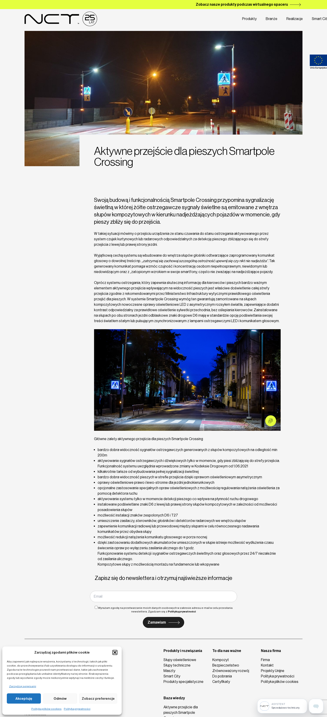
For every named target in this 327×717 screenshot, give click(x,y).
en (291, 19)
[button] (115, 652)
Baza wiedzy (174, 698)
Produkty (153, 19)
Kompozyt (220, 660)
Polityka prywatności (77, 708)
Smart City (223, 19)
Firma (245, 19)
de (300, 19)
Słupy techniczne (177, 665)
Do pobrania (222, 676)
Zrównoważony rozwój (230, 671)
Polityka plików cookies (46, 708)
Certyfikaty (221, 681)
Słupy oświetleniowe (180, 660)
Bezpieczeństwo (225, 665)
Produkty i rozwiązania (183, 651)
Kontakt (265, 19)
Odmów (60, 699)
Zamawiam (157, 622)
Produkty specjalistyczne (183, 681)
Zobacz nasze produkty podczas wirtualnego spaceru (242, 4)
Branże (174, 19)
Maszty (169, 671)
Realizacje (197, 19)
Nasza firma (271, 651)
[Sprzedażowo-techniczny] (282, 706)
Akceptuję (23, 699)
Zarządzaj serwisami (22, 686)
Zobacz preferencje (98, 699)
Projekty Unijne (272, 671)
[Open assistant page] (316, 706)
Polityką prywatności (182, 611)
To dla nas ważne (226, 651)
